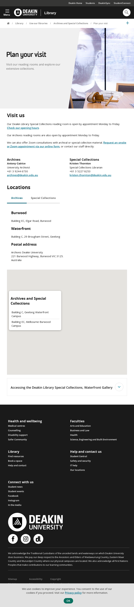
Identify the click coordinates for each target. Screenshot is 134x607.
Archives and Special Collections (71, 23)
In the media (14, 505)
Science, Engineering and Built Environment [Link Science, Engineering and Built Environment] (93, 439)
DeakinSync (104, 3)
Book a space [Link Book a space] (15, 460)
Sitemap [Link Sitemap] (12, 579)
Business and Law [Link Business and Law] (79, 430)
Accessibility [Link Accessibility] (35, 579)
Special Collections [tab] (43, 198)
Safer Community (17, 439)
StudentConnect (122, 3)
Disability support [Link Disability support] (18, 434)
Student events (16, 491)
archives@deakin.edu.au (22, 175)
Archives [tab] (17, 198)
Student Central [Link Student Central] (78, 456)
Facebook (13, 539)
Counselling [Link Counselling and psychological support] (14, 430)
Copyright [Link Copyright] (55, 579)
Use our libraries (38, 23)
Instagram (26, 539)
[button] (6, 11)
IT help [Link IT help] (73, 465)
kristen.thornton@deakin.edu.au (90, 175)
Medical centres (16, 425)
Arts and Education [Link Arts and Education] (80, 425)
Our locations (77, 469)
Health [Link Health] (73, 434)
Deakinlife (38, 539)
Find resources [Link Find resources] (16, 456)
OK (68, 600)
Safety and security (80, 460)
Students (90, 3)
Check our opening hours (23, 128)
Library (50, 13)
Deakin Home (75, 3)
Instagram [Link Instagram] (13, 500)
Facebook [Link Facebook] (13, 495)
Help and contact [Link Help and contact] (17, 465)
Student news (15, 486)
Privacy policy (73, 592)
